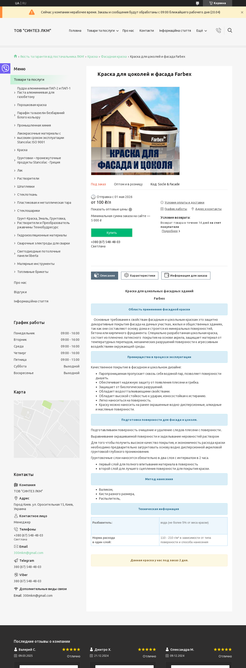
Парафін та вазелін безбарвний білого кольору (40, 115)
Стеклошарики (28, 210)
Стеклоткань (27, 194)
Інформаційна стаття (175, 30)
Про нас (128, 30)
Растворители (28, 178)
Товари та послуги (101, 30)
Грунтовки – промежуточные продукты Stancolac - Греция (39, 160)
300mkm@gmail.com (28, 553)
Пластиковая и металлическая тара (44, 202)
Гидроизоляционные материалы (42, 235)
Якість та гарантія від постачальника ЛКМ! (52, 56)
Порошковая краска (32, 105)
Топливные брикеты (32, 272)
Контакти (147, 30)
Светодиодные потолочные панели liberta (39, 253)
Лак (20, 170)
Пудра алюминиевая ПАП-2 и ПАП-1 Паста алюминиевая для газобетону (44, 92)
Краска (93, 56)
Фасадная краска (114, 56)
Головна (75, 30)
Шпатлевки (26, 186)
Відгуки (20, 292)
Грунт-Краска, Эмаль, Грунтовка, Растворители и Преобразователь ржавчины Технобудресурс (43, 223)
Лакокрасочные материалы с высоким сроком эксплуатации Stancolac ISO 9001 (40, 138)
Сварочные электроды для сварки (43, 243)
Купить (112, 233)
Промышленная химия (34, 125)
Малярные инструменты (36, 264)
